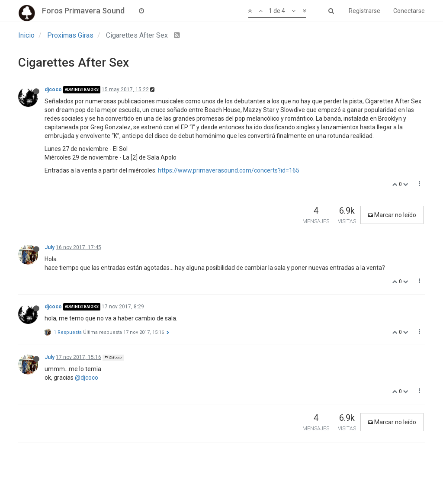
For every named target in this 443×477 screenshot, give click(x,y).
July (50, 247)
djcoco (53, 89)
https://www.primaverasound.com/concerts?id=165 (228, 170)
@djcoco (113, 357)
